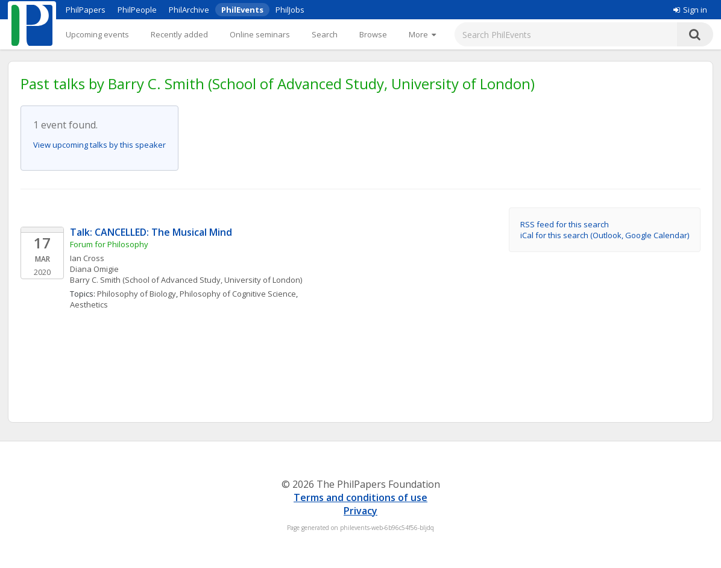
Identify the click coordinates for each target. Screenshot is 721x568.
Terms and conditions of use (360, 497)
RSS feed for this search (564, 224)
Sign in (690, 9)
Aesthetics (89, 304)
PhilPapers (85, 9)
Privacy (360, 510)
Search (325, 34)
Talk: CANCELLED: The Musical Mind (151, 232)
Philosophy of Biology (136, 293)
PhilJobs (289, 9)
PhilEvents (242, 9)
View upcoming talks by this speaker (99, 144)
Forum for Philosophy (109, 244)
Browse (373, 34)
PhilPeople (137, 9)
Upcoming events (97, 34)
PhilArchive (189, 9)
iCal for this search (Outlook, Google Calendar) (604, 235)
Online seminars (260, 34)
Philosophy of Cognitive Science (238, 293)
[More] (422, 34)
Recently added (179, 34)
